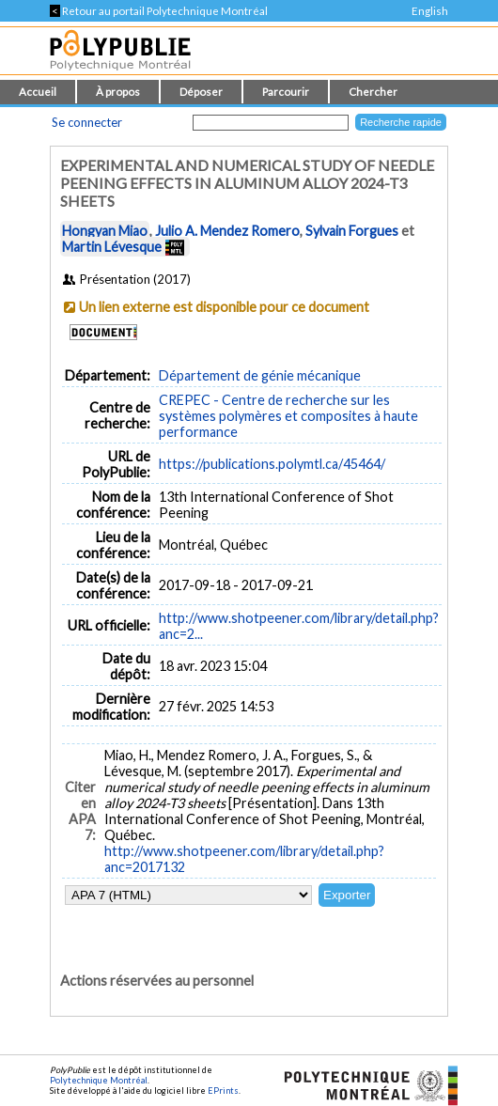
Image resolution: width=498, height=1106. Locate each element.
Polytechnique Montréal (99, 1080)
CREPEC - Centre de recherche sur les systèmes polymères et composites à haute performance (288, 416)
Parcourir (285, 92)
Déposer (201, 92)
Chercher (373, 92)
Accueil (37, 92)
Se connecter (87, 122)
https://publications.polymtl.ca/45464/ (272, 464)
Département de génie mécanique (260, 375)
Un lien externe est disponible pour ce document (224, 307)
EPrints (223, 1090)
